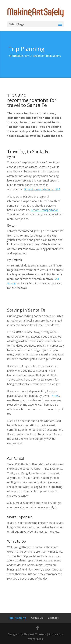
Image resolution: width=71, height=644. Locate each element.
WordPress (35, 639)
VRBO (55, 395)
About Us (37, 617)
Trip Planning (17, 617)
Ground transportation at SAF (42, 189)
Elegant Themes (34, 634)
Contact (53, 617)
